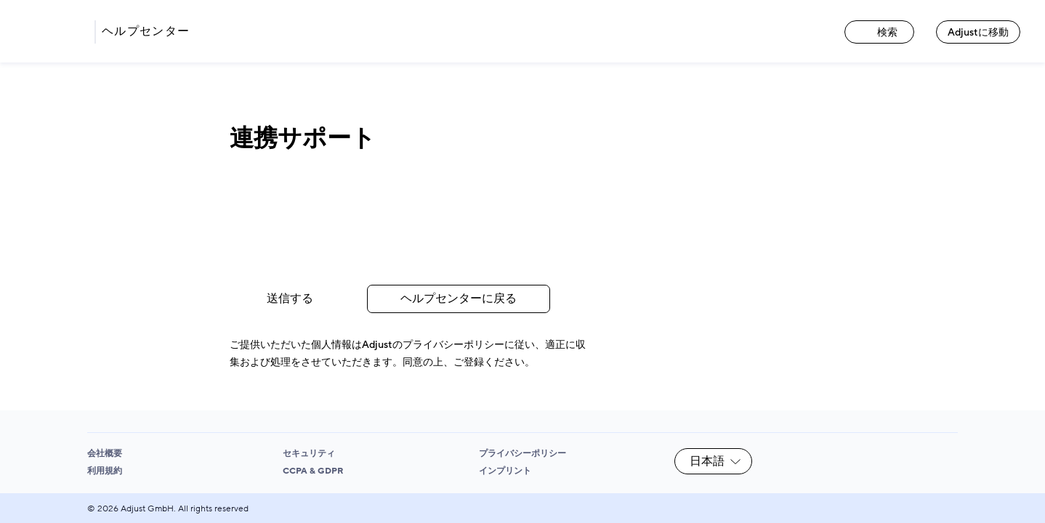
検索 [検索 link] (879, 32)
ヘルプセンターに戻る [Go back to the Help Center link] (458, 299)
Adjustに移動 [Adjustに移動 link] (978, 32)
